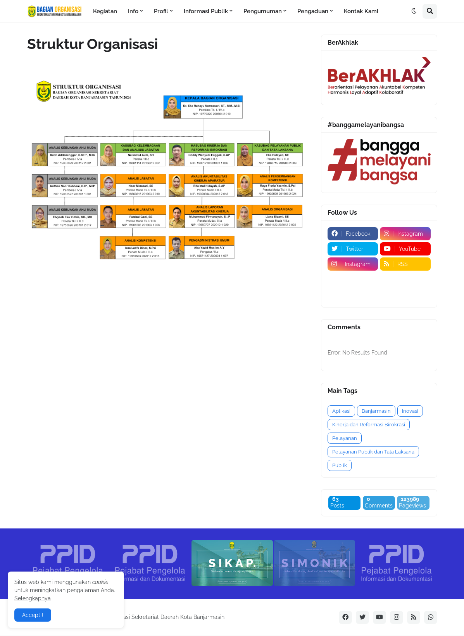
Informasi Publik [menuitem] (206, 11)
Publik (339, 465)
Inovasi (410, 411)
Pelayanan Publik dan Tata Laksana (373, 452)
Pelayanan (344, 438)
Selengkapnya (32, 598)
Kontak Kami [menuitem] (361, 11)
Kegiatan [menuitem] (105, 11)
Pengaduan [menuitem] (312, 11)
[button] (414, 11)
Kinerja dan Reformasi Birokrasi (368, 424)
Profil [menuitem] (161, 11)
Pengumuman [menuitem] (262, 11)
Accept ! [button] (32, 615)
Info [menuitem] (133, 11)
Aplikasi (341, 411)
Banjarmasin (376, 411)
